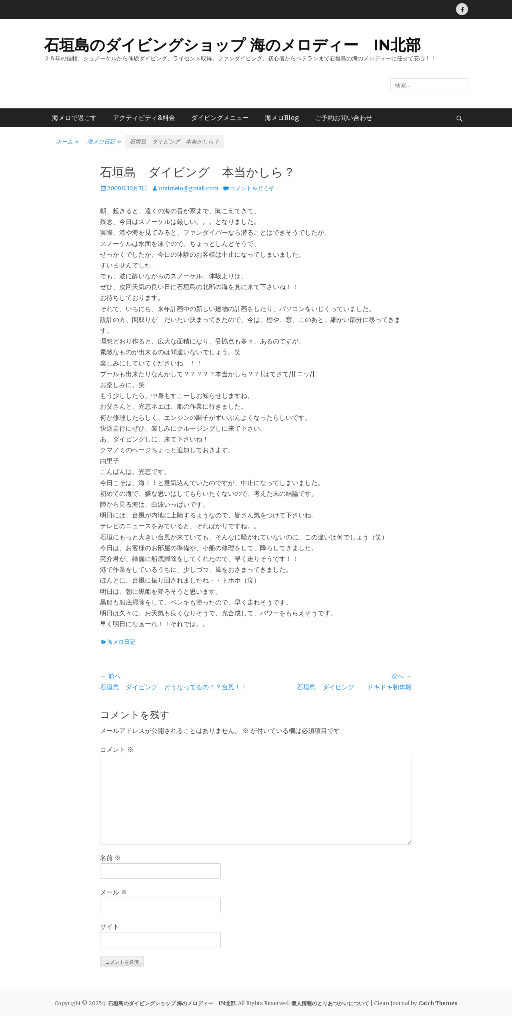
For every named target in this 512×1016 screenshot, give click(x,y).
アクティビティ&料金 (144, 118)
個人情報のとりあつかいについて (330, 1003)
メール (113, 892)
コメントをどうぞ (252, 188)
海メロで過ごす (74, 118)
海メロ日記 (104, 142)
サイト (109, 926)
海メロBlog (282, 118)
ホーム (67, 142)
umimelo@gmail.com (188, 188)
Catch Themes (438, 1003)
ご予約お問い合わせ (343, 118)
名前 (110, 858)
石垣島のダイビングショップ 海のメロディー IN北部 (232, 45)
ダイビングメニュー (220, 118)
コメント (117, 749)
